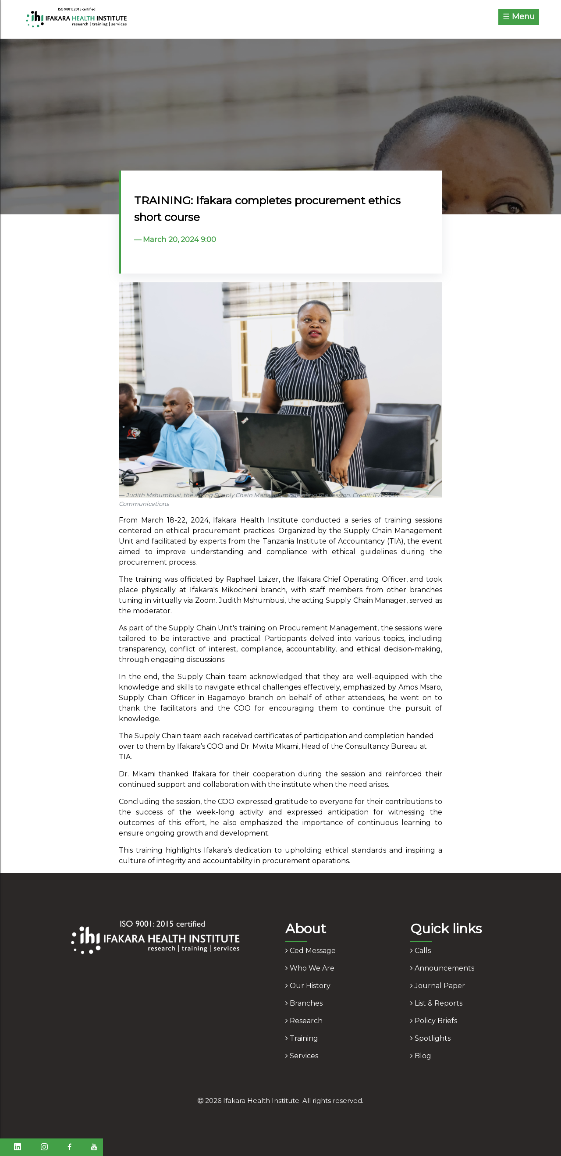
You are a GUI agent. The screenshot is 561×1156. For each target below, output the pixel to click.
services (301, 1056)
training (301, 1038)
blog (420, 1056)
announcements (442, 968)
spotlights (430, 1038)
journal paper (437, 986)
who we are (309, 968)
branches (304, 1003)
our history (307, 986)
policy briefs (433, 1021)
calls (420, 950)
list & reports (436, 1003)
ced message (310, 950)
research (304, 1021)
